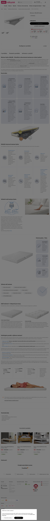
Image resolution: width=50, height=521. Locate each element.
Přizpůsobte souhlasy (8, 517)
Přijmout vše (19, 517)
